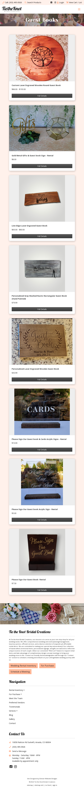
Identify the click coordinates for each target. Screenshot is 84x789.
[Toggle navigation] (79, 9)
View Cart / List (74, 2)
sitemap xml (38, 785)
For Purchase (47, 665)
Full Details (42, 96)
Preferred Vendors (17, 702)
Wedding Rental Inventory (23, 665)
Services (12, 711)
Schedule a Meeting (20, 671)
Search (32, 2)
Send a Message (17, 751)
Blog (11, 715)
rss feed (48, 785)
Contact (12, 723)
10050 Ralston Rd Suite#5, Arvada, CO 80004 (30, 742)
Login (60, 2)
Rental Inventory (16, 690)
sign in (55, 785)
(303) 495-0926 (17, 746)
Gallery (12, 719)
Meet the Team (15, 698)
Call (12, 2)
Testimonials (14, 706)
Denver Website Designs (48, 779)
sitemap (30, 785)
